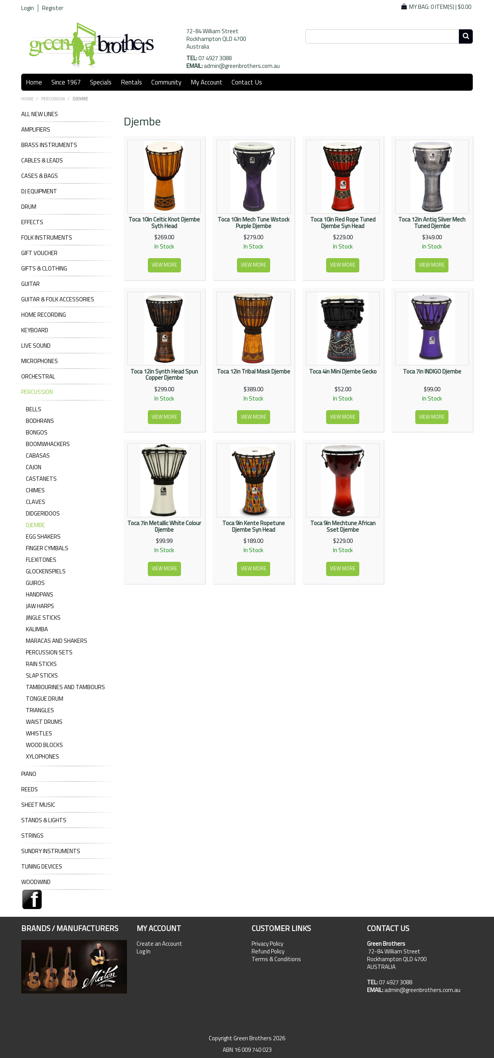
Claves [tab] (35, 501)
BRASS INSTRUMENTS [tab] (49, 145)
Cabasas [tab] (38, 455)
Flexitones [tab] (41, 559)
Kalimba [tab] (37, 629)
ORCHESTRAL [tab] (38, 376)
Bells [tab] (33, 409)
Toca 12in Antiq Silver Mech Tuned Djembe (431, 222)
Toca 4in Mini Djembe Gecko (343, 371)
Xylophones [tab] (42, 756)
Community (166, 82)
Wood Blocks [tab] (44, 744)
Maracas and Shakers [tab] (56, 640)
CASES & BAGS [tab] (39, 176)
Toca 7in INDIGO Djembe (432, 371)
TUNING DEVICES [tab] (41, 866)
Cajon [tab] (33, 467)
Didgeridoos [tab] (43, 513)
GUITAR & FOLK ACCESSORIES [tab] (57, 299)
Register (52, 8)
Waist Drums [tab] (44, 721)
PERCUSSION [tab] (37, 392)
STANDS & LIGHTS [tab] (43, 820)
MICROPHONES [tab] (39, 361)
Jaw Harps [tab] (40, 606)
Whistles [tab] (39, 733)
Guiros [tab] (35, 582)
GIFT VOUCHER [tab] (39, 253)
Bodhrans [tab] (40, 420)
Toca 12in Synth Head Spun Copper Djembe (164, 374)
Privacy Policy (267, 944)
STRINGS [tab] (32, 836)
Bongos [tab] (36, 432)
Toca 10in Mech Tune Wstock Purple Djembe (253, 222)
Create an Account (159, 944)
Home (34, 82)
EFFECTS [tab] (32, 222)
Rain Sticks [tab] (41, 663)
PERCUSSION (53, 99)
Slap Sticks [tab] (42, 675)
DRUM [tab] (28, 207)
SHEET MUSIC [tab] (38, 805)
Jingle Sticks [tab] (43, 617)
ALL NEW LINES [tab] (39, 114)
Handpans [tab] (39, 594)
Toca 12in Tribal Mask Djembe (253, 371)
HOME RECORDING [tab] (43, 315)
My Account (206, 82)
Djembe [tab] (35, 525)
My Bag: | (440, 7)
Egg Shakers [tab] (43, 536)
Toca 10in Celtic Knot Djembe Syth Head (164, 222)
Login (27, 8)
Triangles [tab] (40, 710)
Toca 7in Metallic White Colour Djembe (164, 526)
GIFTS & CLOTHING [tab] (44, 268)
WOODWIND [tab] (36, 882)
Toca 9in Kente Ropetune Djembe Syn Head (253, 526)
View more (164, 265)
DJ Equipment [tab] (39, 191)
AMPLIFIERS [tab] (35, 130)
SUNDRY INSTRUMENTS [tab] (50, 851)
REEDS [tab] (29, 789)
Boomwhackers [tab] (48, 443)
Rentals (131, 82)
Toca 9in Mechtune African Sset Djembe (343, 526)
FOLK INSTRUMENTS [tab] (46, 238)
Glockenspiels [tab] (46, 571)
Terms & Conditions (276, 959)
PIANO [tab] (28, 774)
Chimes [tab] (35, 490)
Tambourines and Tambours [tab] (65, 687)
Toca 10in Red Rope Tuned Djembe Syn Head (343, 222)
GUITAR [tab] (30, 284)
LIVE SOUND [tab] (36, 346)
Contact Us (247, 82)
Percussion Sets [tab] (49, 652)
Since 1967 (66, 82)
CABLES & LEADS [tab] (42, 160)
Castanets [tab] (41, 478)
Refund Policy (268, 951)
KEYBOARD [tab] (34, 330)
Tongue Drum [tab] (44, 698)
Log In (144, 951)
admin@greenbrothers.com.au (242, 65)
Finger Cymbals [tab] (47, 548)
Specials (101, 82)
